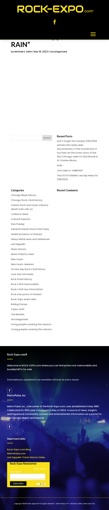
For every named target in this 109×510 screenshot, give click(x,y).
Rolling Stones (19, 304)
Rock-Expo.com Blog (19, 449)
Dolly (59, 165)
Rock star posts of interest (26, 294)
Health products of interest (26, 234)
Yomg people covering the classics (31, 324)
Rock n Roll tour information (27, 289)
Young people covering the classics (31, 329)
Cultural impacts (20, 219)
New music (17, 259)
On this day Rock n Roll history (28, 269)
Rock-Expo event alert (23, 299)
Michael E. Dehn (23, 51)
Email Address (16, 472)
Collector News (19, 214)
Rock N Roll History (21, 279)
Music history (18, 249)
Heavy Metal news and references (30, 239)
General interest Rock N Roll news (30, 229)
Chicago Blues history (23, 195)
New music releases (22, 264)
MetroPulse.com (16, 453)
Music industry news (22, 254)
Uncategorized (58, 51)
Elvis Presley (17, 224)
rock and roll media (22, 274)
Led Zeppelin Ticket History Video (26, 457)
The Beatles (17, 314)
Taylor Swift (17, 309)
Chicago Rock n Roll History (26, 200)
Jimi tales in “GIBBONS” (70, 170)
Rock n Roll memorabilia (25, 284)
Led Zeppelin (18, 244)
